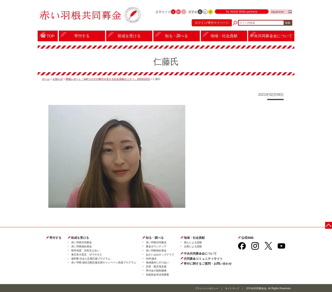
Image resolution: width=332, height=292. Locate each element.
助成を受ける (80, 237)
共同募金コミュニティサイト (203, 258)
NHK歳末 (151, 258)
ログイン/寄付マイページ (210, 24)
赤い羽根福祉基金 (81, 246)
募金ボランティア (156, 246)
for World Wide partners (242, 15)
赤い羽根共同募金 (81, 242)
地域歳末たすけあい (157, 262)
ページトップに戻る (329, 224)
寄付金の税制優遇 (156, 270)
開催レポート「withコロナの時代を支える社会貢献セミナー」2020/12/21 (108, 78)
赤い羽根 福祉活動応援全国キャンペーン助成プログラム (103, 262)
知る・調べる (155, 237)
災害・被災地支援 (156, 266)
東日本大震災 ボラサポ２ (86, 254)
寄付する (55, 237)
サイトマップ (231, 287)
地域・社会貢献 (194, 237)
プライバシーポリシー (204, 287)
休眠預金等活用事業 (157, 274)
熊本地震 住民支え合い (85, 250)
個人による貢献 (193, 242)
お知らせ (58, 78)
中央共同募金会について (200, 253)
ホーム (46, 78)
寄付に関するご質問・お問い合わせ (208, 263)
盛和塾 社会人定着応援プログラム (90, 258)
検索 (287, 24)
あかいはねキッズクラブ (160, 254)
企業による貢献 (193, 246)
